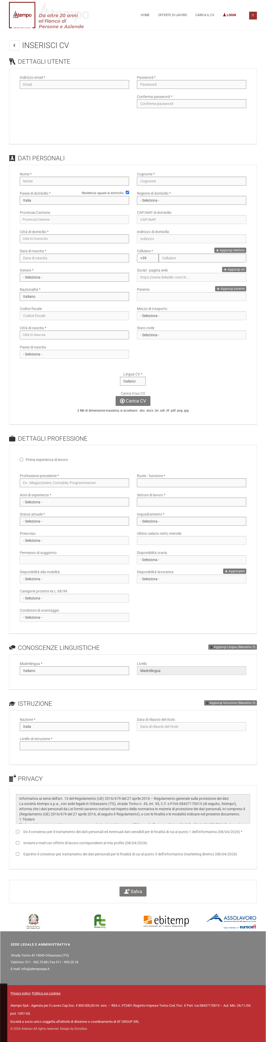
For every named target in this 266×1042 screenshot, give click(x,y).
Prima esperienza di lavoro (47, 460)
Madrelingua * (31, 664)
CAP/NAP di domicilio (154, 212)
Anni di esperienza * (35, 495)
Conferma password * (154, 97)
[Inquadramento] (191, 521)
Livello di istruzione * (36, 739)
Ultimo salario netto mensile (159, 533)
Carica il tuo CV (133, 393)
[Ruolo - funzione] (191, 482)
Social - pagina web (152, 270)
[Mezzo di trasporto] (191, 315)
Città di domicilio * (34, 232)
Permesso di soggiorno (38, 553)
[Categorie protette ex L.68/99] (74, 598)
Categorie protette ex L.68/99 (43, 591)
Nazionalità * (30, 289)
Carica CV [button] (133, 401)
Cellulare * (145, 251)
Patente (143, 289)
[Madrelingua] (74, 670)
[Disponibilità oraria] (191, 559)
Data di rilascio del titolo (156, 719)
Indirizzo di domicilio (153, 232)
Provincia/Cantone (35, 212)
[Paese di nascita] (74, 354)
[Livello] (191, 670)
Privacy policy (21, 993)
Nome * (26, 174)
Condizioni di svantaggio (39, 610)
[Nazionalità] (74, 296)
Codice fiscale (31, 309)
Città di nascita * (33, 328)
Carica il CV (204, 15)
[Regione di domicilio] (191, 200)
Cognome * (146, 174)
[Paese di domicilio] (74, 200)
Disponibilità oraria (152, 553)
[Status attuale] (74, 521)
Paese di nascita (33, 347)
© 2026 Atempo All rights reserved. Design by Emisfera (48, 1029)
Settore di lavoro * (151, 495)
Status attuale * (32, 514)
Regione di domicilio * (154, 193)
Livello (142, 664)
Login (229, 15)
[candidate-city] (74, 239)
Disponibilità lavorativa (155, 572)
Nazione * (27, 719)
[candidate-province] (74, 219)
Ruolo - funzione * (151, 476)
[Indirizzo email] (74, 84)
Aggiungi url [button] (234, 269)
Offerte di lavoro (172, 15)
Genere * (27, 270)
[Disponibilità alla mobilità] (74, 579)
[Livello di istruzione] (74, 745)
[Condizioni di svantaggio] (74, 617)
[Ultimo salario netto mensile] (191, 540)
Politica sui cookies (46, 993)
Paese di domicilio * (35, 193)
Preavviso (28, 533)
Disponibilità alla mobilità (40, 572)
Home (145, 15)
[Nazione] (74, 726)
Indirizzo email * (32, 77)
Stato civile (145, 328)
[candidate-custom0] (74, 335)
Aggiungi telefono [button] (230, 250)
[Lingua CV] (133, 381)
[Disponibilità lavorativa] (191, 579)
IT (253, 15)
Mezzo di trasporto (152, 309)
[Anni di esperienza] (74, 502)
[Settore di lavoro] (191, 502)
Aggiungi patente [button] (231, 289)
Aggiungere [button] (235, 571)
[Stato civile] (191, 335)
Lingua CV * (132, 374)
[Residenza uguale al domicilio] (127, 192)
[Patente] (191, 296)
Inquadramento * (150, 514)
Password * (146, 77)
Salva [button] (133, 891)
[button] (14, 45)
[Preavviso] (74, 540)
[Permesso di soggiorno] (74, 559)
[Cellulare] (148, 258)
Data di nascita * (33, 251)
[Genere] (74, 277)
